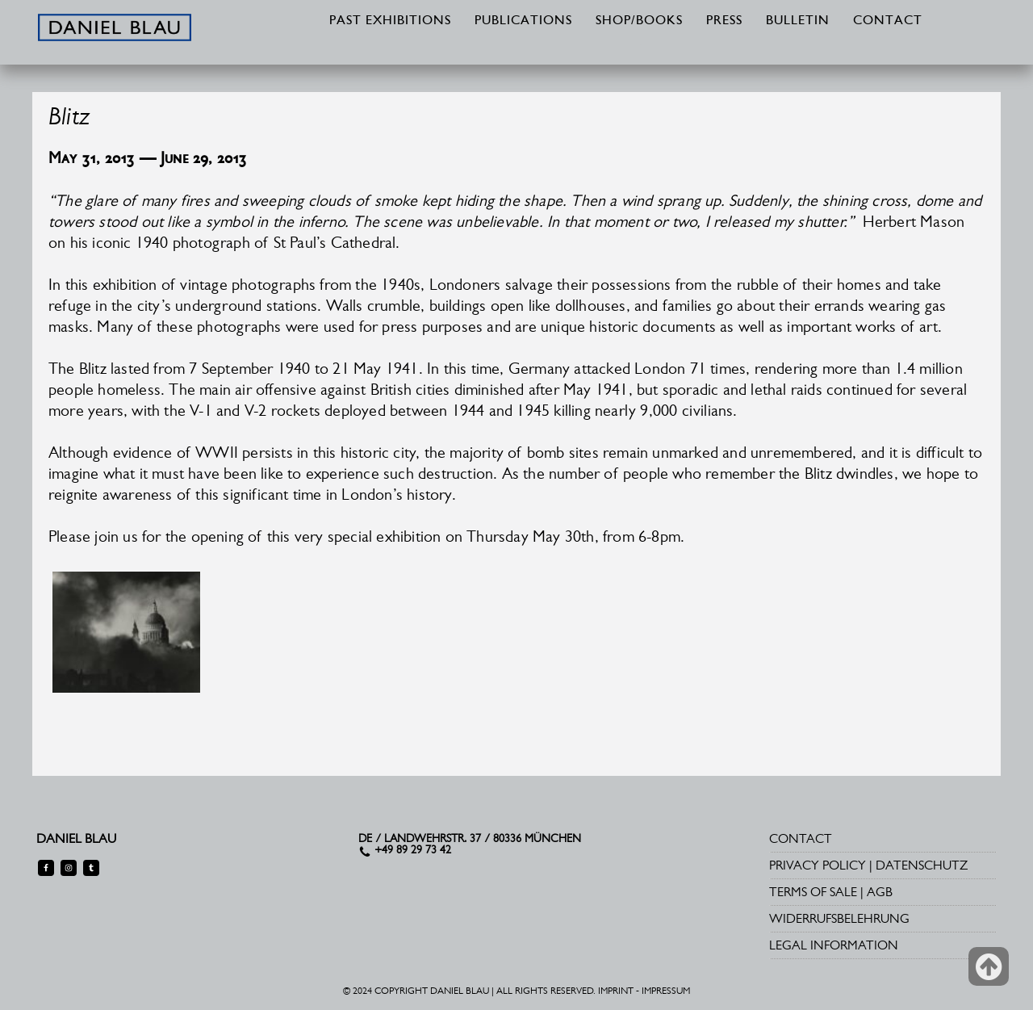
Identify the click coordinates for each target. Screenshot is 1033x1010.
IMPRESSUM (666, 990)
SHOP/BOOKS (639, 21)
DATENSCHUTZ (922, 865)
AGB (880, 891)
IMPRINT (616, 990)
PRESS (724, 21)
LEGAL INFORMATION (833, 945)
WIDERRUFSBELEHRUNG (839, 918)
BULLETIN (798, 21)
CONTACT (888, 21)
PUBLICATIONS (523, 21)
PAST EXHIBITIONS (390, 21)
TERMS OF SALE (813, 891)
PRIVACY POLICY (817, 865)
